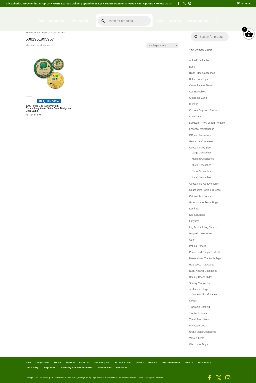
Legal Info (152, 362)
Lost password (42, 362)
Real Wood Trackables (201, 264)
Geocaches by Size (200, 147)
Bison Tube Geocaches (202, 72)
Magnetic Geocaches (201, 233)
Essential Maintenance (201, 128)
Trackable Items (198, 313)
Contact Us (84, 362)
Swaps (193, 300)
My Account (80, 21)
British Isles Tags (198, 79)
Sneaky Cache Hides (200, 277)
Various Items (196, 338)
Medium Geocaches (203, 158)
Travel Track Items (199, 319)
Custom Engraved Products (204, 110)
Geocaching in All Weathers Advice (76, 367)
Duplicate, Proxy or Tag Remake (207, 122)
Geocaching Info (196, 21)
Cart (160, 21)
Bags (192, 66)
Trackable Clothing (199, 306)
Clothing (193, 104)
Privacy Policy (204, 362)
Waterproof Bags (198, 344)
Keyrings (194, 208)
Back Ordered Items (171, 362)
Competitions (49, 367)
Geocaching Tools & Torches (205, 189)
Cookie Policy (32, 367)
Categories (56, 21)
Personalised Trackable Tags (205, 258)
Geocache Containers (201, 141)
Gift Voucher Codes (200, 196)
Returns (57, 362)
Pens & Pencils (197, 245)
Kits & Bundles (197, 214)
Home (40, 21)
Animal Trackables (199, 60)
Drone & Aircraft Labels (204, 294)
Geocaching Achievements (204, 183)
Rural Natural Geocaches (203, 270)
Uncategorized (197, 325)
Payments (174, 21)
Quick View (49, 101)
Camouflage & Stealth (201, 85)
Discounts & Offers (123, 362)
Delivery (140, 362)
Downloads (195, 116)
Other (192, 239)
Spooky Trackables (199, 283)
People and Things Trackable (205, 252)
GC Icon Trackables (200, 135)
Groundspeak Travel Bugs (203, 202)
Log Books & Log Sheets (203, 227)
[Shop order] (162, 45)
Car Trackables (197, 91)
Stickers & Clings (198, 289)
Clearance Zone (198, 97)
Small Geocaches (201, 177)
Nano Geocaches (201, 171)
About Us (189, 362)
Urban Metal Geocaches (202, 331)
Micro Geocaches (201, 165)
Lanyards (194, 221)
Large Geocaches (202, 152)
